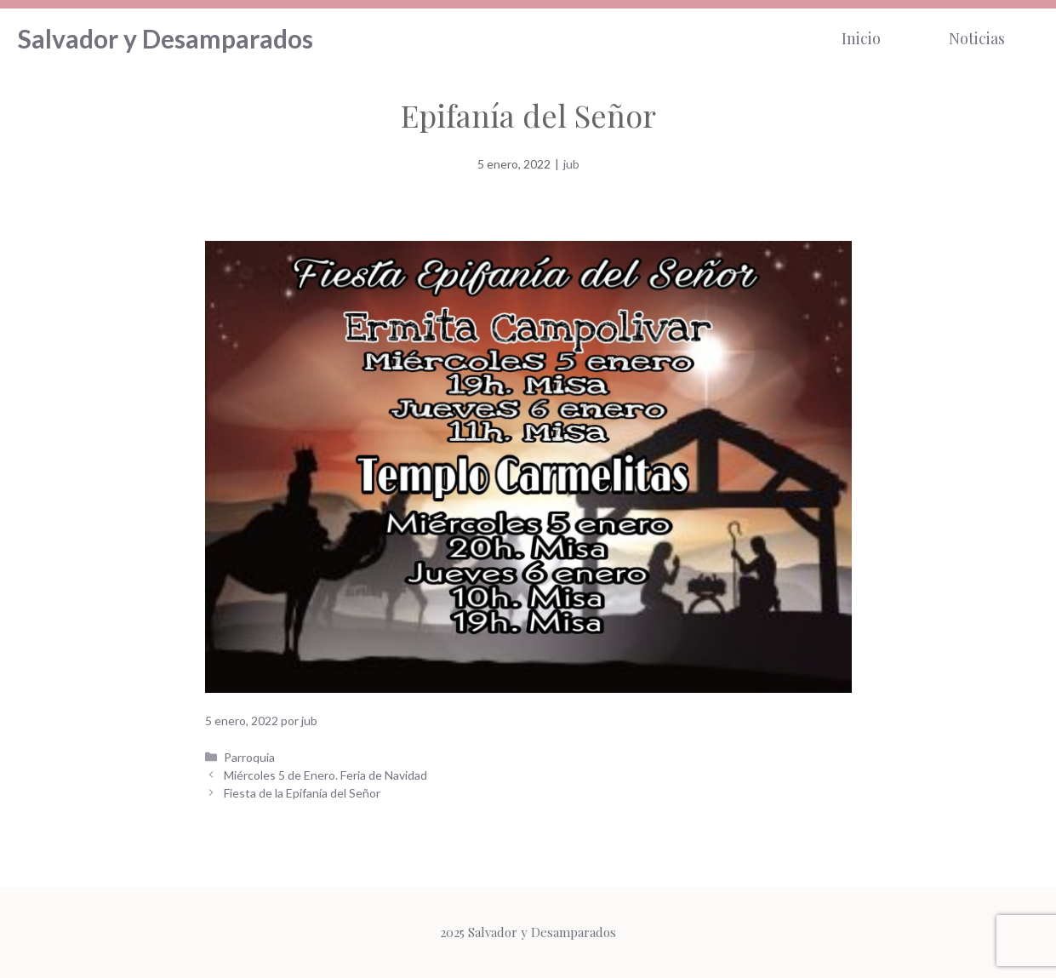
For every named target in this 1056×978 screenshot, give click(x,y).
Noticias (977, 38)
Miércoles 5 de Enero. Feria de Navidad (325, 775)
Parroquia (249, 757)
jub (571, 164)
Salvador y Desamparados (165, 38)
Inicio (861, 38)
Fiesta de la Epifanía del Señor (302, 793)
